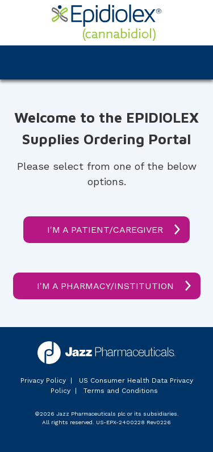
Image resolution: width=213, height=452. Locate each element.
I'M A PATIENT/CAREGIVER (105, 229)
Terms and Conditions (120, 391)
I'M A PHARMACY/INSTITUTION (105, 286)
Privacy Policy (43, 380)
